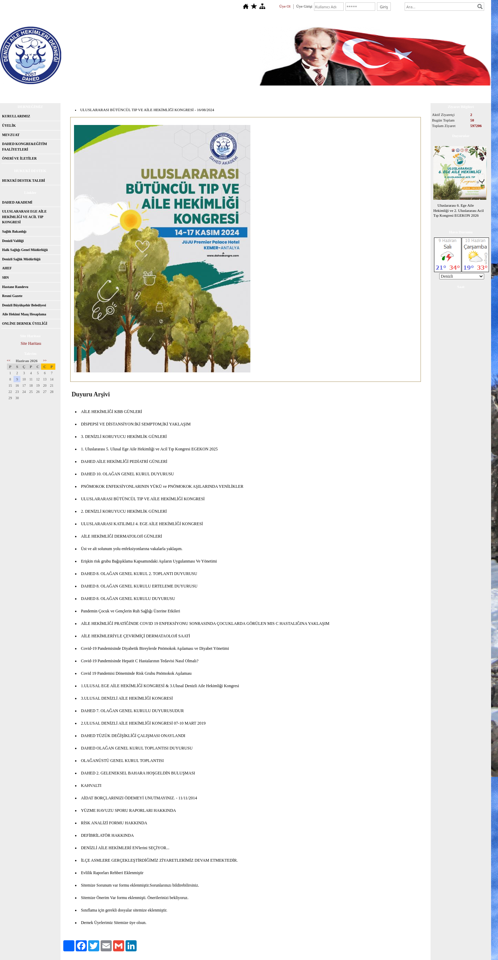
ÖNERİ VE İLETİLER (19, 158)
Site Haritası (31, 343)
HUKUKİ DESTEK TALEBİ (23, 180)
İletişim (82, 92)
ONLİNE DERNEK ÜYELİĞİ (24, 323)
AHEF (7, 268)
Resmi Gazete (12, 296)
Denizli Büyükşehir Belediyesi (24, 305)
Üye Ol (284, 6)
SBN (5, 277)
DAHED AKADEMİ (17, 202)
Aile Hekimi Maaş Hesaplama (24, 314)
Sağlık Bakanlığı (14, 231)
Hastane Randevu (15, 287)
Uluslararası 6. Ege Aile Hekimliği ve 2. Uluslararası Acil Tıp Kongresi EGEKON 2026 (458, 210)
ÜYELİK (9, 125)
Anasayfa (21, 92)
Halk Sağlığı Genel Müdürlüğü (25, 250)
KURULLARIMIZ (16, 116)
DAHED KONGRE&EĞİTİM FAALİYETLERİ (24, 146)
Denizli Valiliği (13, 241)
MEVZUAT (10, 135)
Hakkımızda (52, 92)
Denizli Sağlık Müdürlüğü (21, 259)
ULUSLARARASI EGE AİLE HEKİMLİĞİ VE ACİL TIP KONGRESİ (24, 216)
